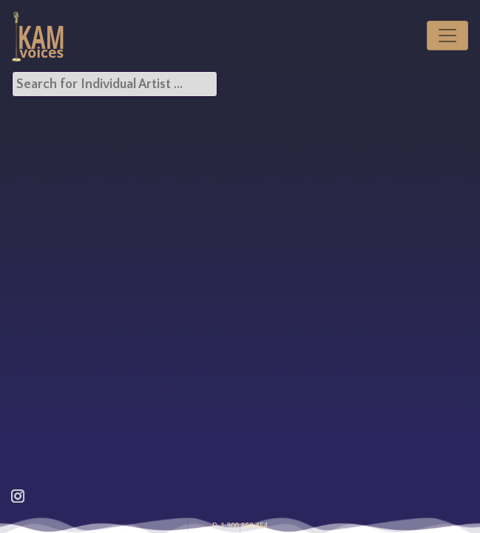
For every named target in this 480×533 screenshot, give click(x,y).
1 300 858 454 (244, 526)
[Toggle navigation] (447, 35)
